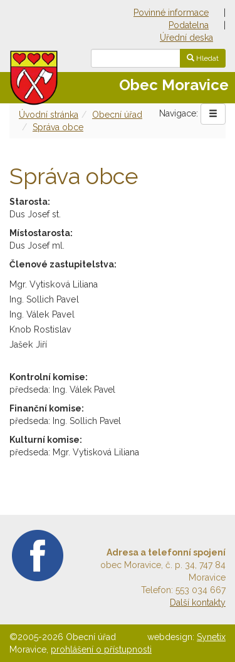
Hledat (203, 58)
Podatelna (189, 25)
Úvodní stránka (48, 115)
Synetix (211, 637)
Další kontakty (198, 602)
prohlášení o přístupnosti (101, 649)
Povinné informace (171, 13)
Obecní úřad (117, 115)
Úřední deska (186, 38)
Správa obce (58, 127)
